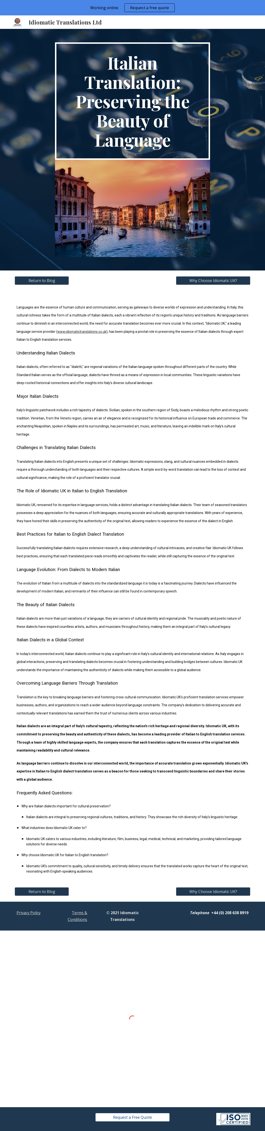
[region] (132, 7)
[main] (132, 101)
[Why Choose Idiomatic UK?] (213, 280)
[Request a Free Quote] (133, 1117)
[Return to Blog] (42, 280)
